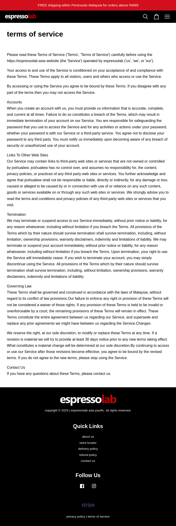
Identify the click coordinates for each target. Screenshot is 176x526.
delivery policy (88, 448)
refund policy (88, 455)
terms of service (99, 516)
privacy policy (75, 516)
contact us (88, 461)
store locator (88, 442)
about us (88, 436)
